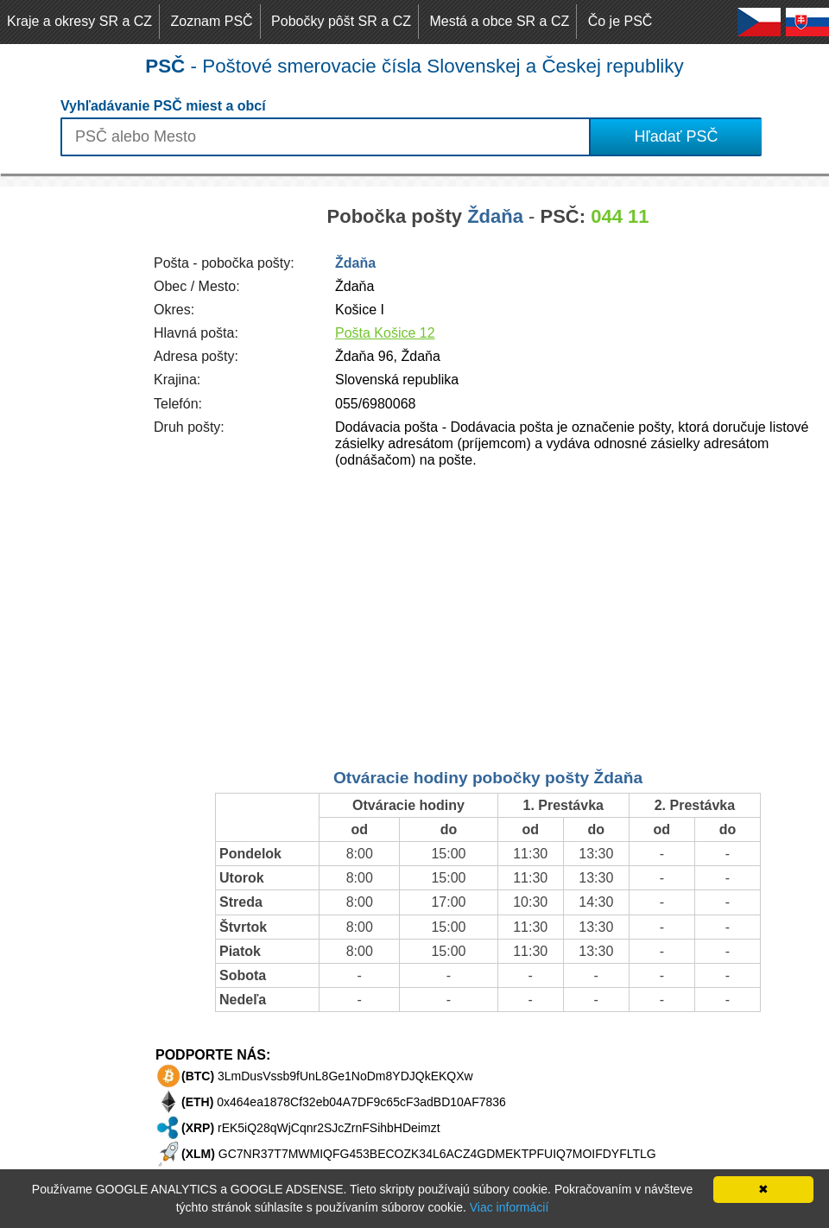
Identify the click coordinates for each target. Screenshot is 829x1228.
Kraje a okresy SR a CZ (79, 21)
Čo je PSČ (620, 21)
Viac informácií (509, 1207)
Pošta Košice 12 (385, 333)
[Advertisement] (69, 446)
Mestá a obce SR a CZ (499, 21)
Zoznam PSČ (212, 21)
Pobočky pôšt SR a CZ (341, 21)
